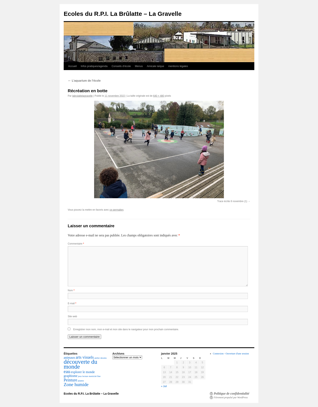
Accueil (72, 66)
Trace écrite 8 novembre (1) (232, 201)
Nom (71, 290)
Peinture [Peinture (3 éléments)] (70, 380)
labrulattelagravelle (82, 95)
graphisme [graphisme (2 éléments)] (70, 376)
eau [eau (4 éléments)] (67, 371)
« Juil (164, 386)
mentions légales (178, 66)
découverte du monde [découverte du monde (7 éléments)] (80, 364)
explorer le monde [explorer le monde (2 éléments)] (83, 372)
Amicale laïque (155, 66)
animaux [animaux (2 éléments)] (69, 357)
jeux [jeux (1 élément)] (80, 376)
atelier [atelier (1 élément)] (97, 358)
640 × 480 (158, 95)
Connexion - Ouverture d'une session (231, 353)
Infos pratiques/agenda (94, 66)
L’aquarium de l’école (84, 80)
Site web (72, 316)
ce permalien (117, 209)
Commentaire (76, 243)
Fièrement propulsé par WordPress (231, 397)
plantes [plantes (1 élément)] (81, 381)
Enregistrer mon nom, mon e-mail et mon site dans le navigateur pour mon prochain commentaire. (126, 329)
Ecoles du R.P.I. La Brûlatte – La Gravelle (123, 13)
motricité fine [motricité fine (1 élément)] (95, 376)
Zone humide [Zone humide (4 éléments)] (76, 384)
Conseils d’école (121, 66)
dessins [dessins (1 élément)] (103, 358)
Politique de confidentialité (231, 393)
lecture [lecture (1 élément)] (85, 376)
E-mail (72, 303)
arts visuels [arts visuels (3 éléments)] (85, 357)
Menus (139, 66)
